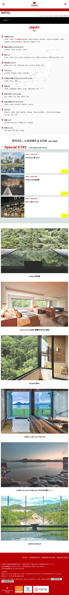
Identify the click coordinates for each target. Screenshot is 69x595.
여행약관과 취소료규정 (48, 557)
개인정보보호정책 (62, 557)
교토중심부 (13, 89)
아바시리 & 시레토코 (29, 42)
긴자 (16, 57)
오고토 (25, 89)
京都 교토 (7, 86)
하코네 (6, 65)
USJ (14, 97)
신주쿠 (6, 57)
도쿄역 (21, 57)
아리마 (23, 97)
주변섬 (22, 130)
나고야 (6, 81)
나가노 (12, 81)
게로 (16, 81)
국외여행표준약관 (34, 557)
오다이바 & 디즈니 (29, 57)
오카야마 (17, 104)
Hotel (46, 16)
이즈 (11, 65)
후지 (26, 65)
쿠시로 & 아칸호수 (16, 42)
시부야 (12, 57)
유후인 (13, 112)
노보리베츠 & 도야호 (21, 39)
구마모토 (29, 112)
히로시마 (24, 104)
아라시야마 (31, 89)
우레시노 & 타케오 (38, 112)
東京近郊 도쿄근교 (10, 63)
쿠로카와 (22, 112)
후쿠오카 (7, 112)
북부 (13, 130)
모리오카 (18, 50)
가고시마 (7, 115)
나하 (5, 130)
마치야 (19, 89)
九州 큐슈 (7, 110)
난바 (5, 97)
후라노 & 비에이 (33, 39)
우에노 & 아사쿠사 (54, 57)
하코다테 (42, 39)
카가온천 (13, 73)
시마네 (12, 104)
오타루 (12, 39)
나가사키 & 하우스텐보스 (53, 112)
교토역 (6, 89)
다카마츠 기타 (22, 123)
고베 (18, 97)
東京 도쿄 (7, 55)
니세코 (62, 39)
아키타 (13, 50)
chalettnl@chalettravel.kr (14, 579)
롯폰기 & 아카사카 (41, 57)
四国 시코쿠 (8, 120)
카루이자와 (20, 65)
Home (41, 16)
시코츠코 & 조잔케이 (52, 39)
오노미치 (30, 104)
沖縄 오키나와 (8, 128)
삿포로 (6, 39)
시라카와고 (26, 73)
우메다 (10, 97)
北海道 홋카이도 (9, 37)
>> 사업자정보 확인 (56, 579)
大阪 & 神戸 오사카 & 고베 (12, 94)
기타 (38, 42)
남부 (17, 130)
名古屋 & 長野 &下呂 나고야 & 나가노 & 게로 (18, 78)
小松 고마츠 (8, 71)
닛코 (14, 65)
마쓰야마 (30, 123)
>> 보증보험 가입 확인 (7, 581)
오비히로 (7, 42)
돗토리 (6, 104)
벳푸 (17, 112)
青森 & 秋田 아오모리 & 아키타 (13, 47)
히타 (12, 115)
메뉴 (7, 20)
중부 (9, 130)
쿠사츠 (38, 65)
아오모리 (7, 50)
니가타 (25, 50)
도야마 (19, 73)
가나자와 (7, 73)
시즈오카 (32, 65)
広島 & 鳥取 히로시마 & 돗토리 (13, 102)
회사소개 (24, 557)
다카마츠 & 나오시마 (10, 123)
